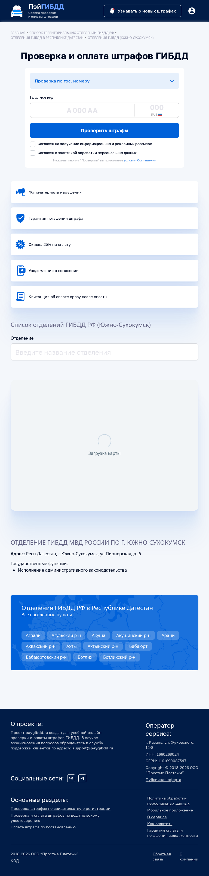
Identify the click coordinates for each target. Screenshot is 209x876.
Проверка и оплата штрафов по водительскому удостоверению (55, 818)
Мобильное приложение (170, 810)
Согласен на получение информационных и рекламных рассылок (91, 144)
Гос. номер (41, 97)
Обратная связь (162, 856)
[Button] (191, 11)
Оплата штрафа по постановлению (43, 827)
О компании (189, 856)
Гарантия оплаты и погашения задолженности (172, 833)
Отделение (22, 338)
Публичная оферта (163, 779)
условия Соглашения (140, 160)
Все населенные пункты (46, 615)
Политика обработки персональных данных (168, 800)
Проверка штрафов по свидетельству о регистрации (60, 808)
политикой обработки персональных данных (97, 153)
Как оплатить (159, 823)
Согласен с (83, 153)
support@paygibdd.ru (92, 748)
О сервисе (157, 816)
